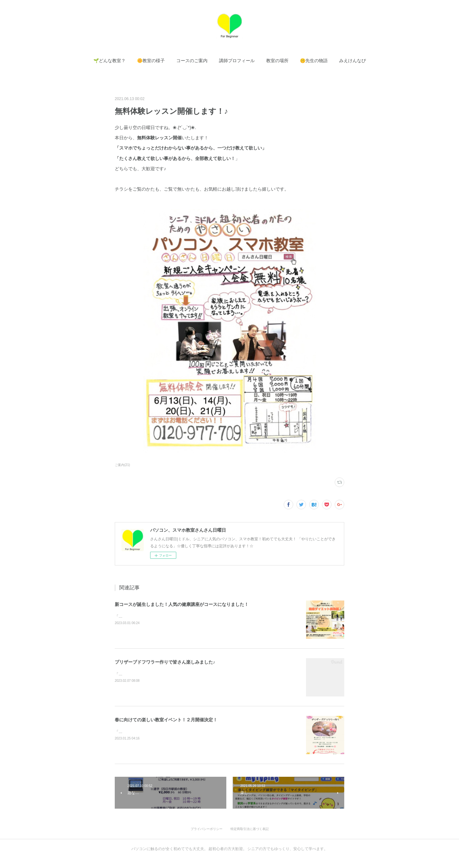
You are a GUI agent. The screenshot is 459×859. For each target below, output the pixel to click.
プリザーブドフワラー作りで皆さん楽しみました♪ (165, 662)
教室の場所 (277, 60)
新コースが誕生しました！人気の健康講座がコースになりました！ (182, 604)
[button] (109, 60)
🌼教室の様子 (151, 60)
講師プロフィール (237, 60)
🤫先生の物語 (314, 60)
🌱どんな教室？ (109, 60)
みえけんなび (352, 60)
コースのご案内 (192, 60)
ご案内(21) (122, 465)
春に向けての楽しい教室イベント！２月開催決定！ (166, 719)
